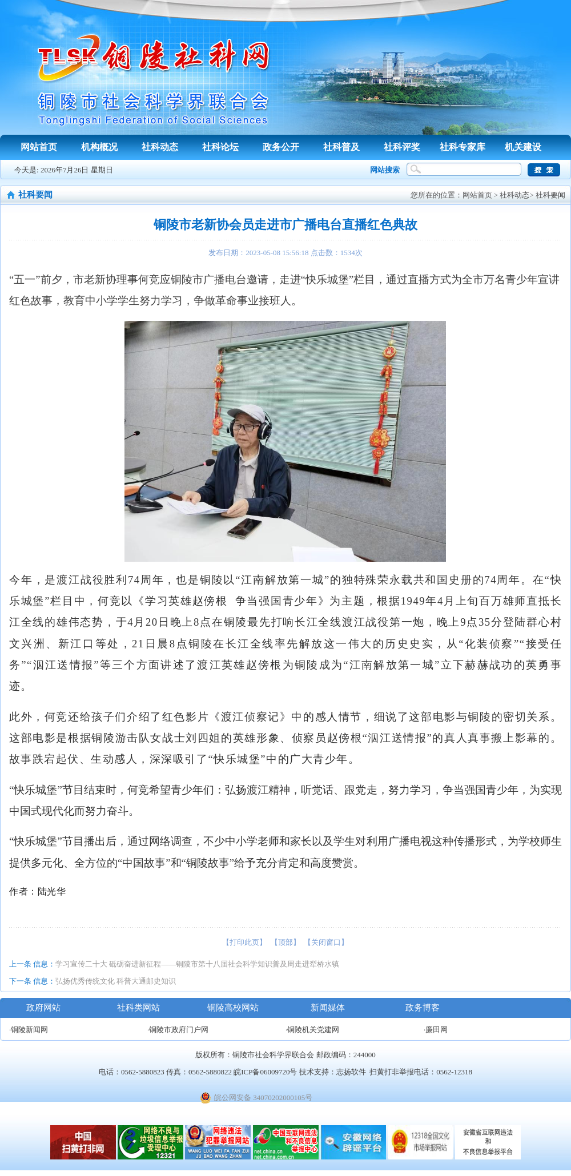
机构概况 (99, 147)
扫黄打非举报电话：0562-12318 (420, 1072)
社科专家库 (462, 147)
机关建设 (523, 147)
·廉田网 (436, 1029)
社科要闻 (550, 195)
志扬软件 (351, 1072)
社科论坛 (220, 147)
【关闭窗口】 (326, 942)
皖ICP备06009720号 (265, 1072)
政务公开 (281, 147)
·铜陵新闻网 (28, 1029)
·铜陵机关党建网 (312, 1029)
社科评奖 (402, 147)
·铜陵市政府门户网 (177, 1029)
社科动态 (160, 147)
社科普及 (341, 147)
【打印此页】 (244, 942)
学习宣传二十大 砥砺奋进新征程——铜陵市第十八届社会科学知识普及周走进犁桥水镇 (197, 964)
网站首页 (39, 147)
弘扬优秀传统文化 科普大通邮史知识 (115, 981)
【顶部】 (285, 942)
